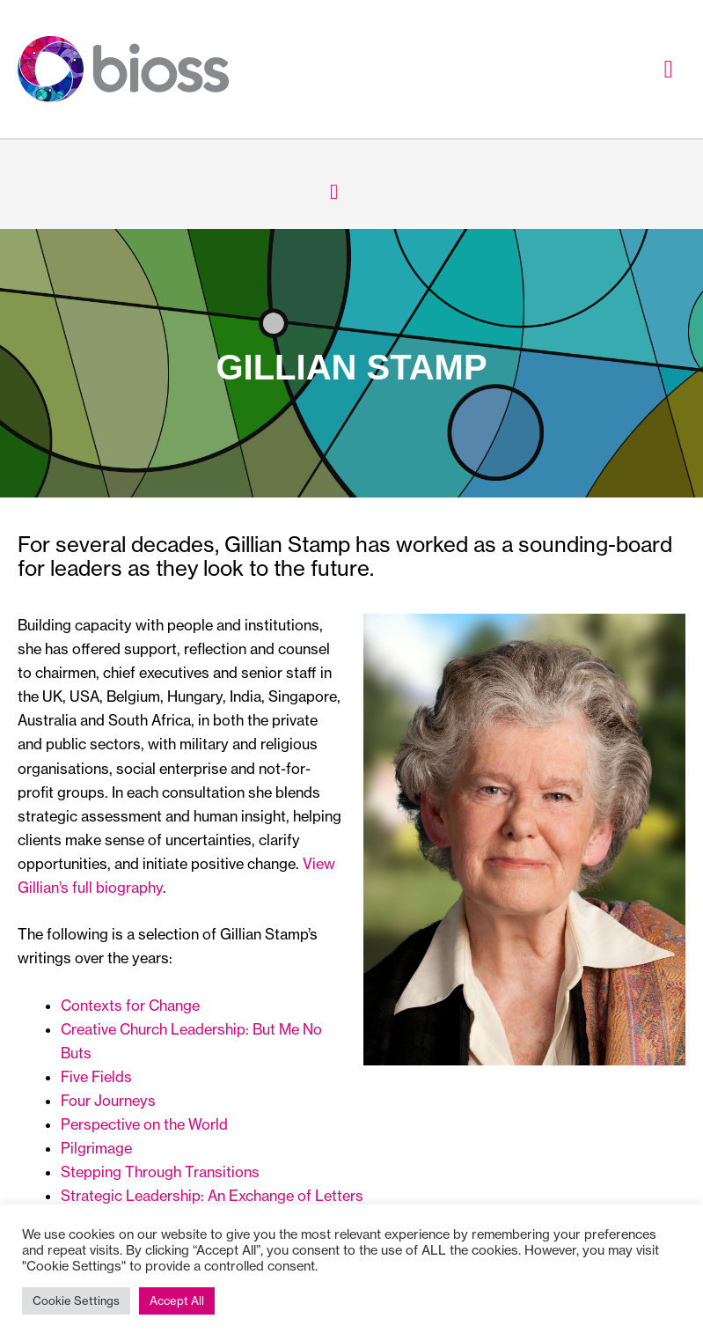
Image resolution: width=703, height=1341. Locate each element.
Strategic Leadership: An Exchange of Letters (212, 1196)
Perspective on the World (144, 1124)
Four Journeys (108, 1100)
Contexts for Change (130, 1005)
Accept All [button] (177, 1300)
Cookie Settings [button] (76, 1300)
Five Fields (96, 1077)
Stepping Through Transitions (160, 1172)
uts (81, 1053)
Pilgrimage (96, 1148)
